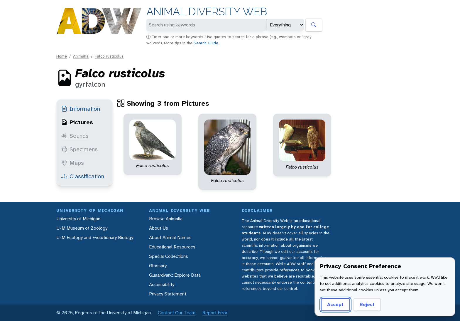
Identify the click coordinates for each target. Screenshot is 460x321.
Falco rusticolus (109, 56)
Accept (335, 304)
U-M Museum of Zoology (81, 228)
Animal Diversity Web (206, 11)
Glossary (158, 266)
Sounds (75, 135)
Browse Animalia (165, 219)
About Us (158, 228)
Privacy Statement (167, 294)
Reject (367, 304)
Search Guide (206, 43)
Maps (72, 162)
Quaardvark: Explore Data (175, 275)
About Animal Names (170, 237)
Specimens (79, 149)
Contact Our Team (176, 313)
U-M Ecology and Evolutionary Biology (94, 237)
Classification (82, 176)
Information (80, 108)
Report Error (214, 313)
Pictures (77, 122)
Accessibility (161, 284)
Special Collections (168, 256)
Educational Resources (172, 247)
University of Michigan (78, 219)
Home (61, 56)
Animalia (81, 56)
